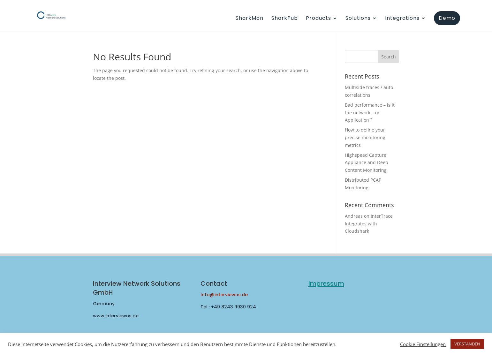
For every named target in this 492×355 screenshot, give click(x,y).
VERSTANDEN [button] (467, 344)
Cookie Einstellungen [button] (423, 344)
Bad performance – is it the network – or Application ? (370, 112)
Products (318, 19)
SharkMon (249, 19)
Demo (447, 18)
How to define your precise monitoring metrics (365, 137)
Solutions (358, 19)
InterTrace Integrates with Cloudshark (369, 223)
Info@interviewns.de (224, 294)
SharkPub (284, 19)
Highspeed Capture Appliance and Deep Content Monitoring (366, 162)
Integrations (402, 19)
